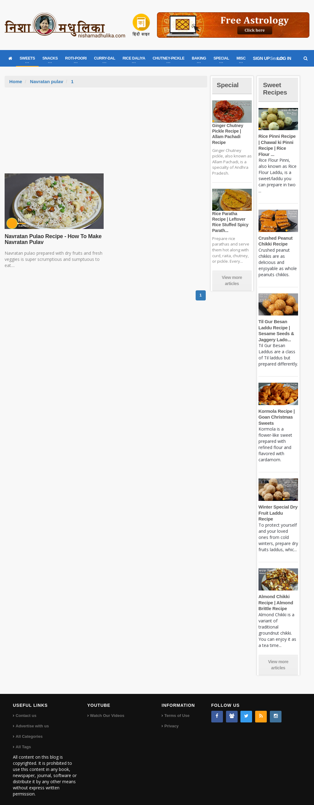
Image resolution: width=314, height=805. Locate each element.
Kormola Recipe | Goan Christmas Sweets (276, 417)
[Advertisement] (106, 133)
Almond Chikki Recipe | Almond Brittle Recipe (275, 596)
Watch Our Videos (107, 709)
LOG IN (284, 58)
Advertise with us (32, 720)
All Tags (23, 741)
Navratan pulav (46, 81)
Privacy (171, 720)
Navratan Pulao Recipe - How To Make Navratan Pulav (52, 239)
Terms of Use (176, 709)
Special (228, 85)
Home (15, 81)
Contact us (26, 709)
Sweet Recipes (275, 88)
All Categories (29, 730)
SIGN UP (261, 58)
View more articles (232, 280)
